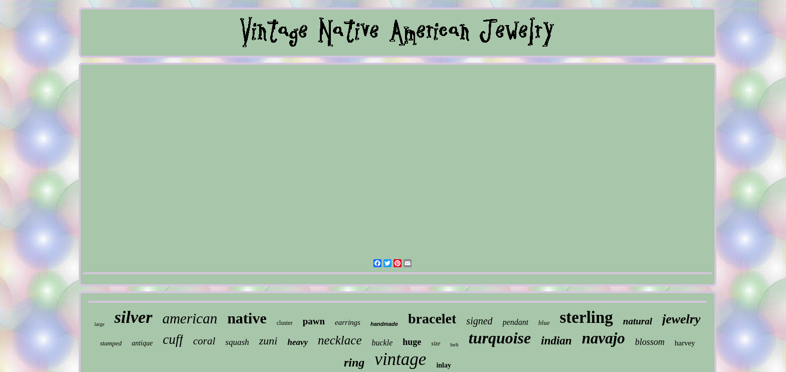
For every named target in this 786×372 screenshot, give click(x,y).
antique (142, 343)
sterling (586, 317)
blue (543, 322)
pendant (516, 322)
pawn (314, 321)
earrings (347, 322)
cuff (173, 339)
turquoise (500, 338)
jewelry (681, 319)
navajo (603, 338)
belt (454, 344)
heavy (297, 342)
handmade (384, 324)
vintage (400, 359)
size (435, 343)
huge (412, 342)
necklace (339, 340)
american (190, 318)
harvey (685, 343)
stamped (110, 343)
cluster (285, 322)
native (246, 318)
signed (479, 320)
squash (237, 342)
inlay (443, 365)
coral (204, 341)
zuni (268, 340)
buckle (382, 342)
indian (556, 340)
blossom (650, 342)
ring (354, 362)
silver (133, 317)
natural (637, 321)
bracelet (432, 318)
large (100, 324)
